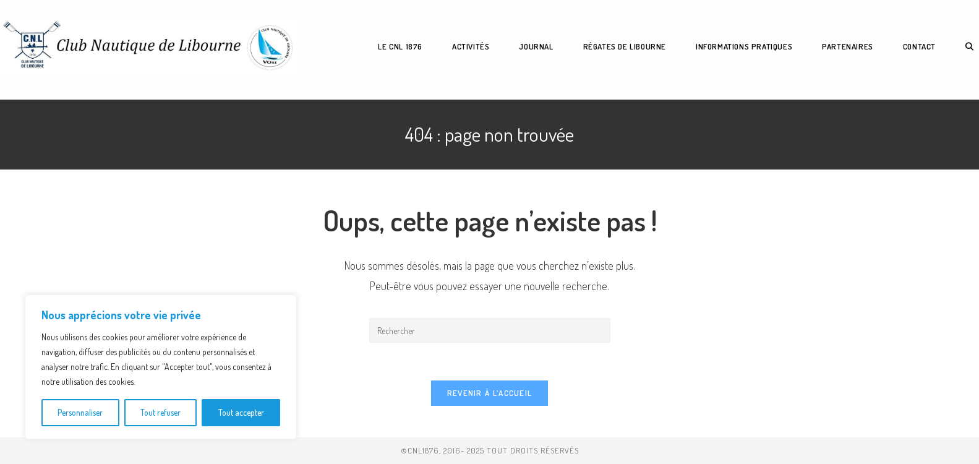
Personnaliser (80, 412)
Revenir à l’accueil (489, 393)
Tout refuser (160, 412)
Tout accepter (241, 412)
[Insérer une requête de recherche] (489, 330)
